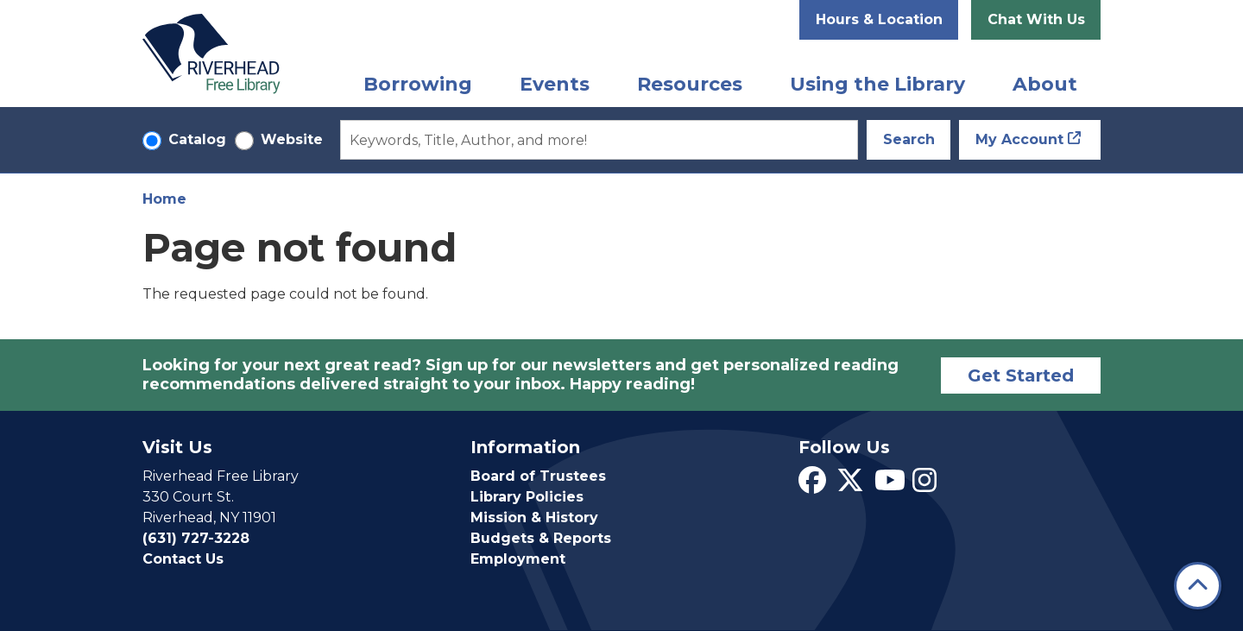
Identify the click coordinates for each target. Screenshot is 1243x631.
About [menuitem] (1045, 84)
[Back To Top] (1197, 585)
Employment (517, 559)
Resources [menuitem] (689, 84)
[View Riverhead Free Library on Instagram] (924, 485)
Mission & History (534, 517)
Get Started (1021, 375)
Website (292, 139)
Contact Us (183, 559)
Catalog (197, 139)
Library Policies (527, 497)
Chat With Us (1036, 19)
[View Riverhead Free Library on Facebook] (812, 485)
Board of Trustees (538, 476)
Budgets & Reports (540, 538)
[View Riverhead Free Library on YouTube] (889, 485)
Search (909, 139)
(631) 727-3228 (195, 538)
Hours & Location (879, 19)
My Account (1019, 139)
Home (164, 199)
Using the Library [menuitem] (877, 84)
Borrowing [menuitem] (417, 84)
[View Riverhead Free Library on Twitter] (850, 485)
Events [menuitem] (555, 84)
